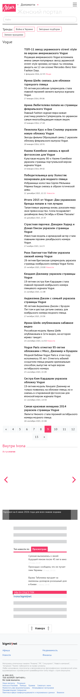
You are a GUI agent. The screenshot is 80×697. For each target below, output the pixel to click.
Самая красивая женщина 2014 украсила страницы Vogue (45, 408)
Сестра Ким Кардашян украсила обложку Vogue (45, 380)
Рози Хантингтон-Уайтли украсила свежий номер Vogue (47, 254)
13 (36, 437)
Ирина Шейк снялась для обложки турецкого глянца (47, 82)
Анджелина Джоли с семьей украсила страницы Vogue (49, 300)
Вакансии (60, 692)
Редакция (21, 683)
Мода (48, 74)
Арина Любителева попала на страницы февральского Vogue (50, 107)
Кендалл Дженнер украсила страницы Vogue (49, 275)
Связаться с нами (44, 685)
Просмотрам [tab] (39, 549)
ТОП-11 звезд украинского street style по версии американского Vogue (50, 51)
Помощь (23, 685)
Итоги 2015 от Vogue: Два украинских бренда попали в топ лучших (50, 201)
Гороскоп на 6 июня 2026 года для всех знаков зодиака (32, 511)
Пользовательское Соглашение (14, 690)
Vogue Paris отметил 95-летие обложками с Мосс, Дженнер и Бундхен (50, 349)
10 (55, 429)
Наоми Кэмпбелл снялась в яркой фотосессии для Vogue (46, 152)
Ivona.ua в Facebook (10, 685)
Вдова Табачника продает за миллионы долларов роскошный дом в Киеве (47, 581)
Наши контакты (8, 683)
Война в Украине (24, 29)
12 (73, 429)
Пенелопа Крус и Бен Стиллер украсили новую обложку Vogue (50, 131)
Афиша (6, 650)
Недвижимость (50, 650)
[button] (5, 485)
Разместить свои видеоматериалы (16, 688)
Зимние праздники (13, 34)
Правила (31, 685)
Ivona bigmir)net (22, 596)
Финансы (47, 654)
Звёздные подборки (49, 29)
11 (64, 429)
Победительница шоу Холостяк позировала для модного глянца (45, 177)
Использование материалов (43, 688)
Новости (51, 193)
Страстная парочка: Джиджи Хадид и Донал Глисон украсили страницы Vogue (49, 228)
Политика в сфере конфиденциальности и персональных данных (28, 692)
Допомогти (28, 5)
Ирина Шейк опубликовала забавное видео (48, 324)
